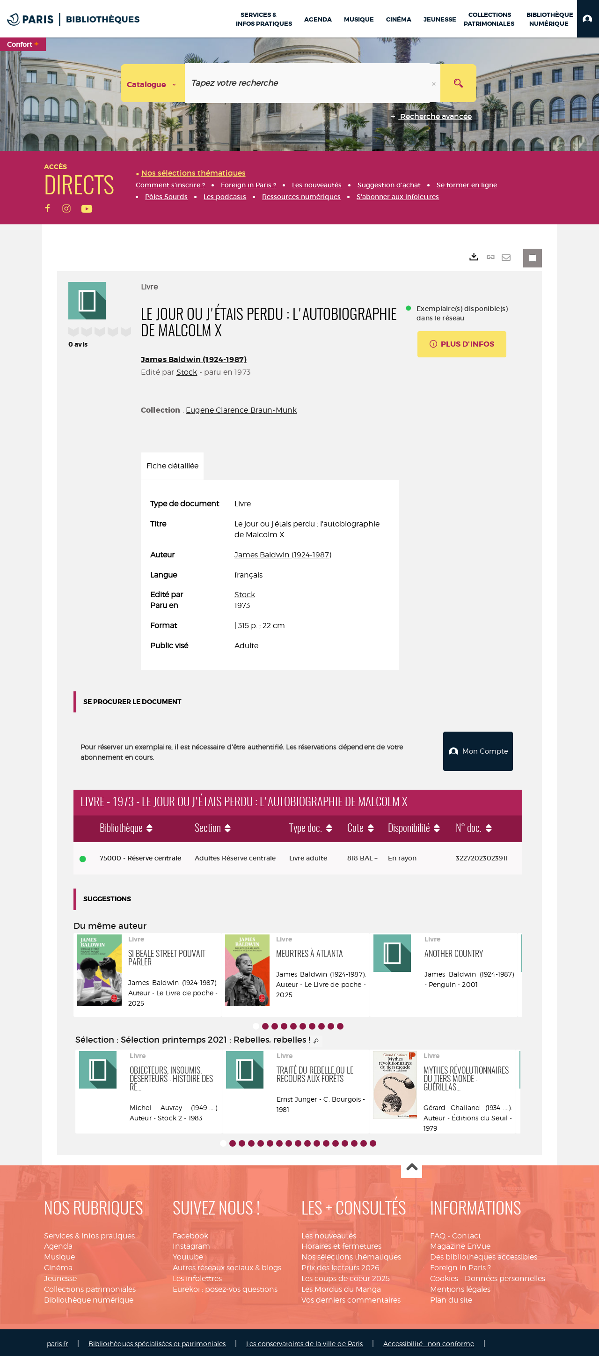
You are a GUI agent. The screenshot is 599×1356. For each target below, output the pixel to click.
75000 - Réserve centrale (140, 856)
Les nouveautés (328, 1233)
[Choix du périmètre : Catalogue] (153, 83)
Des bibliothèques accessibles (483, 1254)
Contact (466, 1233)
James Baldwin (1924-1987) (194, 359)
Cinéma (58, 1265)
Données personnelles (505, 1276)
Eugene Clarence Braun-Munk (241, 410)
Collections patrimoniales (90, 1286)
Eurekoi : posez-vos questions (225, 1286)
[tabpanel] (269, 575)
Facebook (190, 1233)
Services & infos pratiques (89, 1233)
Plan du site (451, 1297)
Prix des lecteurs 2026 (340, 1265)
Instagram (191, 1244)
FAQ (438, 1233)
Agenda (58, 1244)
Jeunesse (60, 1276)
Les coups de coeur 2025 (345, 1276)
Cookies (444, 1276)
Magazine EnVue (460, 1244)
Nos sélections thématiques (351, 1254)
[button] (588, 18)
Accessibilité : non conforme (428, 1341)
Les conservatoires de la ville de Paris (304, 1341)
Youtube (188, 1254)
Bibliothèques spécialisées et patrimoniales (157, 1341)
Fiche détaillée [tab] (172, 465)
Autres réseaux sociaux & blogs (227, 1265)
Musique (59, 1254)
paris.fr (57, 1341)
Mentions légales (460, 1286)
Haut (411, 1166)
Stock (186, 372)
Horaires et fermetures (341, 1244)
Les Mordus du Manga (341, 1286)
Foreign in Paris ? (460, 1265)
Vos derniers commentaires (351, 1297)
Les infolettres (197, 1276)
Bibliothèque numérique (88, 1297)
